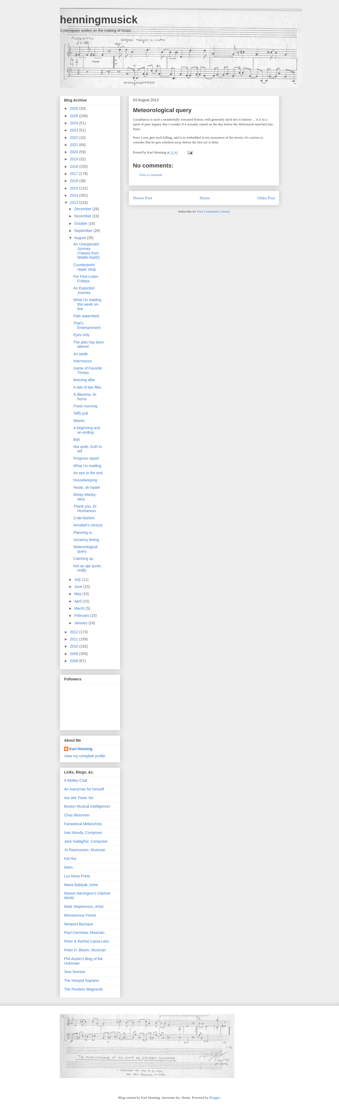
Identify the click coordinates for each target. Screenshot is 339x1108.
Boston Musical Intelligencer (87, 806)
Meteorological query (162, 110)
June (78, 586)
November (83, 216)
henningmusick (98, 19)
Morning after (84, 380)
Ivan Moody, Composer (83, 832)
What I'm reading (87, 466)
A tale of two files (87, 387)
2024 (74, 123)
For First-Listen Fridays (85, 278)
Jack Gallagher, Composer (86, 841)
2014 (74, 195)
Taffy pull (80, 413)
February (82, 615)
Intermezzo (82, 361)
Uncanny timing (86, 540)
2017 (74, 174)
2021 (74, 145)
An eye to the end (87, 473)
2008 (74, 661)
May (78, 594)
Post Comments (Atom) (213, 211)
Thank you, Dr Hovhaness (85, 508)
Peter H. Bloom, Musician (85, 950)
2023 (74, 130)
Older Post (266, 198)
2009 (74, 654)
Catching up (83, 558)
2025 (74, 116)
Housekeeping (85, 480)
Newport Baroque (78, 924)
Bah (76, 439)
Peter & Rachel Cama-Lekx (86, 941)
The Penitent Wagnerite (83, 989)
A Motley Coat (75, 780)
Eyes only (81, 335)
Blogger (214, 1098)
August (80, 238)
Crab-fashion (84, 518)
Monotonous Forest (80, 915)
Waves (78, 421)
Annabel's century (88, 525)
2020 (74, 152)
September (83, 230)
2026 (74, 108)
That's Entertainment (86, 325)
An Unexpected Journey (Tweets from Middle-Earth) (86, 251)
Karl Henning (80, 749)
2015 (74, 188)
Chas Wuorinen (77, 815)
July (78, 579)
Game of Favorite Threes (87, 370)
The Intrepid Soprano (81, 980)
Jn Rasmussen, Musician (84, 850)
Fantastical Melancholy (83, 824)
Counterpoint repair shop (84, 267)
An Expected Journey (83, 290)
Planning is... (84, 532)
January (81, 623)
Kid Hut (70, 858)
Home (205, 198)
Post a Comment (151, 175)
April (78, 601)
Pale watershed (86, 316)
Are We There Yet (78, 798)
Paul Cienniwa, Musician (84, 932)
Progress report (86, 458)
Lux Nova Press (77, 876)
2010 (74, 646)
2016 (74, 181)
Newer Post (142, 198)
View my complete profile (84, 756)
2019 (74, 159)
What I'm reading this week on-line (87, 304)
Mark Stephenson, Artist (84, 906)
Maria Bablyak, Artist (81, 885)
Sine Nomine (74, 972)
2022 (74, 137)
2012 (74, 632)
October (81, 223)
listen (68, 867)
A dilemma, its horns (84, 396)
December (83, 209)
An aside (80, 354)
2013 (74, 202)
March (80, 608)
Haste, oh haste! (86, 487)
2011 (74, 639)
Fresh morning (85, 406)
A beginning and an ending (86, 430)
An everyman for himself (84, 789)
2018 (74, 166)
